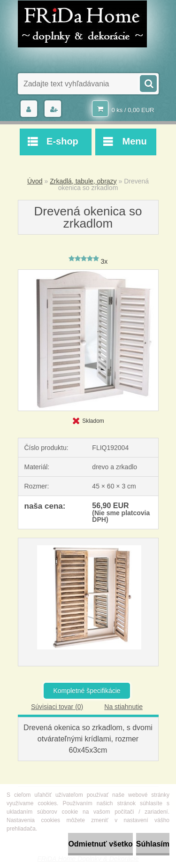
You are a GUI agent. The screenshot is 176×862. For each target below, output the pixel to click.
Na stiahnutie (123, 706)
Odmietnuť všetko (100, 844)
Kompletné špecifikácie (86, 690)
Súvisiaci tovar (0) (57, 706)
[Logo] (82, 23)
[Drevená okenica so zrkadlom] (88, 273)
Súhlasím (152, 844)
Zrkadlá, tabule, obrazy (83, 181)
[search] (148, 83)
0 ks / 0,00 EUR (132, 110)
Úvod (35, 181)
